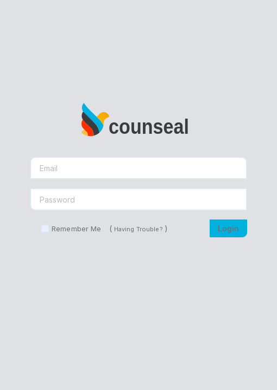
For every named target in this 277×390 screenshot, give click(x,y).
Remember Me (76, 228)
